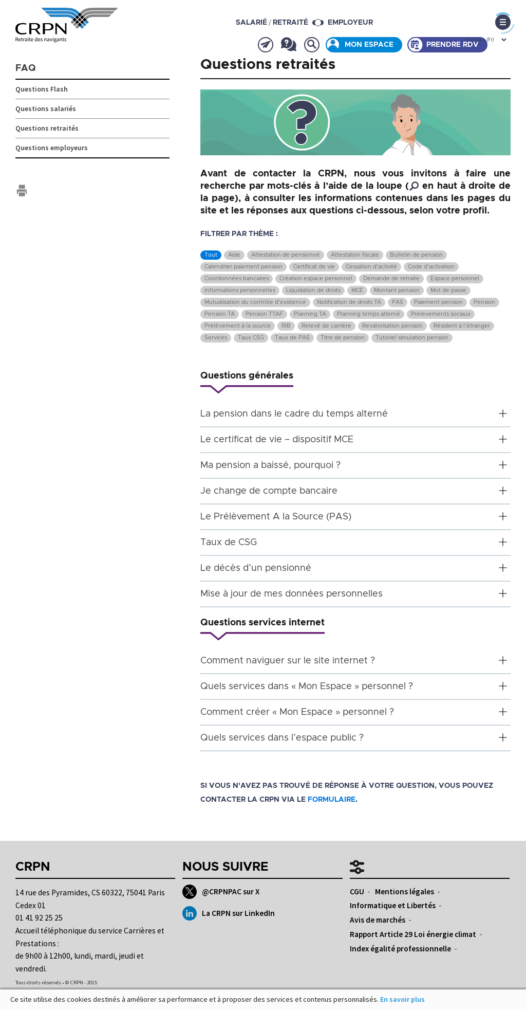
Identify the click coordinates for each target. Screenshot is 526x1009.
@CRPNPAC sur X (220, 892)
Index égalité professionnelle (400, 948)
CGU (357, 891)
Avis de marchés (377, 920)
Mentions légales (404, 891)
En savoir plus (402, 999)
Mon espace (369, 44)
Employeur (350, 22)
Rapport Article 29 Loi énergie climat (413, 934)
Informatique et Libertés (393, 905)
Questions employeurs (51, 147)
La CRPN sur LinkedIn (228, 913)
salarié (251, 22)
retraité (290, 22)
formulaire (331, 799)
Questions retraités (47, 128)
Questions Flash (41, 89)
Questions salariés (45, 108)
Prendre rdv (452, 44)
